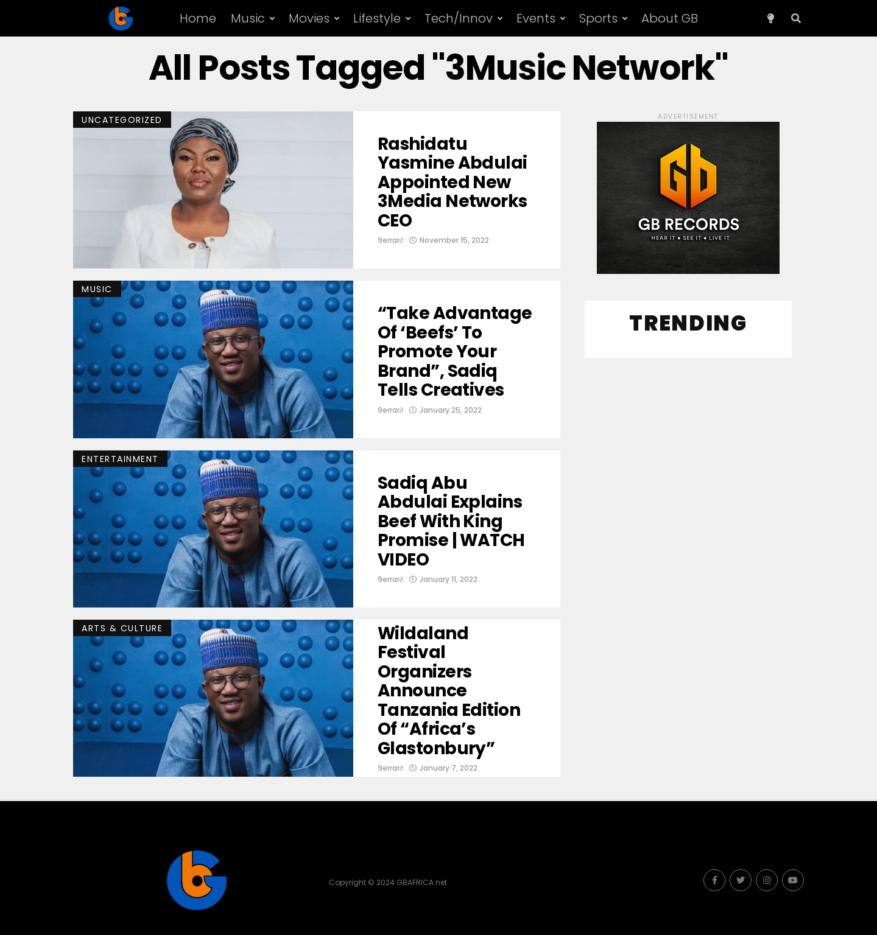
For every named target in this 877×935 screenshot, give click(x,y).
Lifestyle (377, 18)
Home (198, 18)
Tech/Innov (458, 18)
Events (535, 18)
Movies (309, 18)
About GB (669, 18)
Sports (598, 18)
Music (248, 18)
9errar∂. (391, 240)
